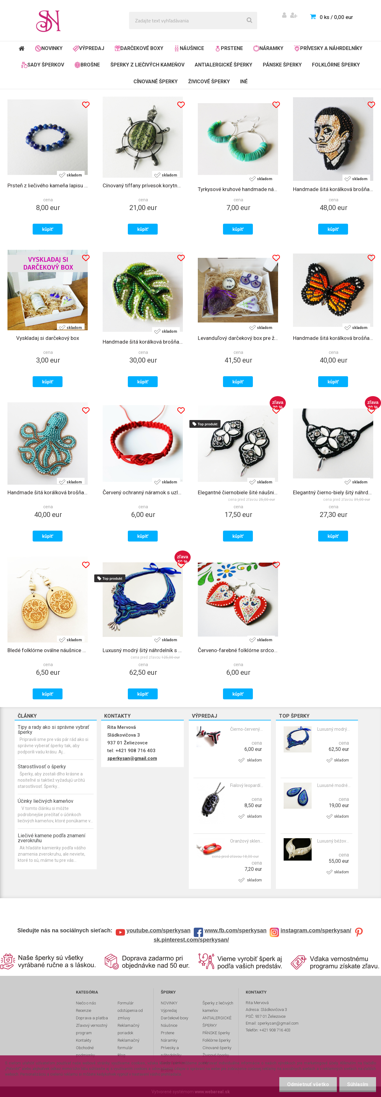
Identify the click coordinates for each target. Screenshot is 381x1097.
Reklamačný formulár (128, 1044)
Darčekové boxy (139, 48)
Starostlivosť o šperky (42, 767)
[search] (249, 20)
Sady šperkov (42, 65)
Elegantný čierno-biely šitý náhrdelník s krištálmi (333, 492)
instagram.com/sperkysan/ (316, 930)
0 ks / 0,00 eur (336, 17)
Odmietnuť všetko (308, 1084)
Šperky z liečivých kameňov (147, 65)
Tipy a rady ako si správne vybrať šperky (53, 729)
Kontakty (83, 1040)
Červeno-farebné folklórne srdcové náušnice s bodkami (238, 650)
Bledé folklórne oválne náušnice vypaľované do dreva (47, 650)
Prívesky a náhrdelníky (328, 48)
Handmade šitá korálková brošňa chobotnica (47, 492)
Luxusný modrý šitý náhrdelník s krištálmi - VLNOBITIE (334, 729)
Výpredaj (88, 48)
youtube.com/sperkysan (159, 930)
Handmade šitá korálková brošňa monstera (143, 342)
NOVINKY (49, 48)
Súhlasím (357, 1084)
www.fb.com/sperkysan (236, 930)
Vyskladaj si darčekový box (47, 338)
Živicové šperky (209, 82)
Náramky (268, 48)
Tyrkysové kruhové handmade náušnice (238, 189)
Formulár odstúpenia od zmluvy (130, 1010)
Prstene (229, 48)
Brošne (87, 65)
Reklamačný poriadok (128, 1029)
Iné (244, 82)
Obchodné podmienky (85, 1051)
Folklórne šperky (336, 65)
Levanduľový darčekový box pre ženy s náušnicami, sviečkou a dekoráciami (238, 338)
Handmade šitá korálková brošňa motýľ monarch (333, 338)
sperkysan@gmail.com (132, 758)
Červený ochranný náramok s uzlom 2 (143, 492)
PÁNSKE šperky (282, 65)
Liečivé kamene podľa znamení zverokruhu (51, 838)
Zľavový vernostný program (91, 1029)
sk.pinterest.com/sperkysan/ (191, 940)
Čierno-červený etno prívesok (247, 729)
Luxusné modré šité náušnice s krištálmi (334, 785)
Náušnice (189, 48)
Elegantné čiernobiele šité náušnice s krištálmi (238, 492)
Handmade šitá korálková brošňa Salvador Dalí (333, 189)
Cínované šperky (155, 82)
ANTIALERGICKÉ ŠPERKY (223, 65)
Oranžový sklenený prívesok (247, 841)
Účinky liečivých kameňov (45, 801)
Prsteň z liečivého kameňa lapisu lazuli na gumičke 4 (47, 185)
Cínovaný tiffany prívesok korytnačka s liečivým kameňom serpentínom (143, 185)
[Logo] (50, 20)
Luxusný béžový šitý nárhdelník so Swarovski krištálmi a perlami (334, 841)
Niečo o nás (86, 1003)
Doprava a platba (92, 1018)
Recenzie (83, 1010)
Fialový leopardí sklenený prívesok (247, 785)
